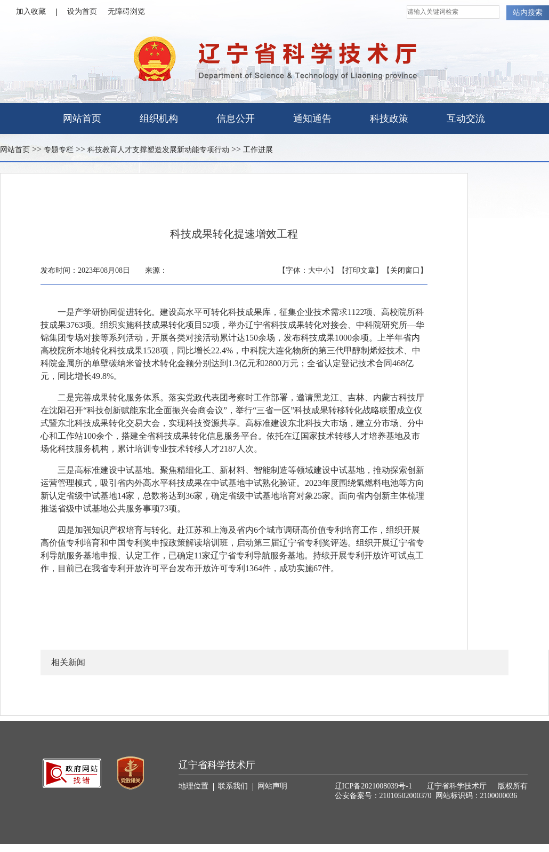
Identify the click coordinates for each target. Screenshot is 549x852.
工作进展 (258, 150)
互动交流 (466, 118)
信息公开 (235, 118)
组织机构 (159, 118)
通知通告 (312, 118)
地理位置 (196, 786)
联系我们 (235, 786)
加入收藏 (36, 11)
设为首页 (82, 11)
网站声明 (272, 786)
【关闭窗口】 (405, 270)
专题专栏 (59, 150)
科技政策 (389, 118)
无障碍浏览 (126, 11)
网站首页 (82, 118)
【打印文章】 (360, 270)
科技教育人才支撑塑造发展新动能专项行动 (158, 150)
